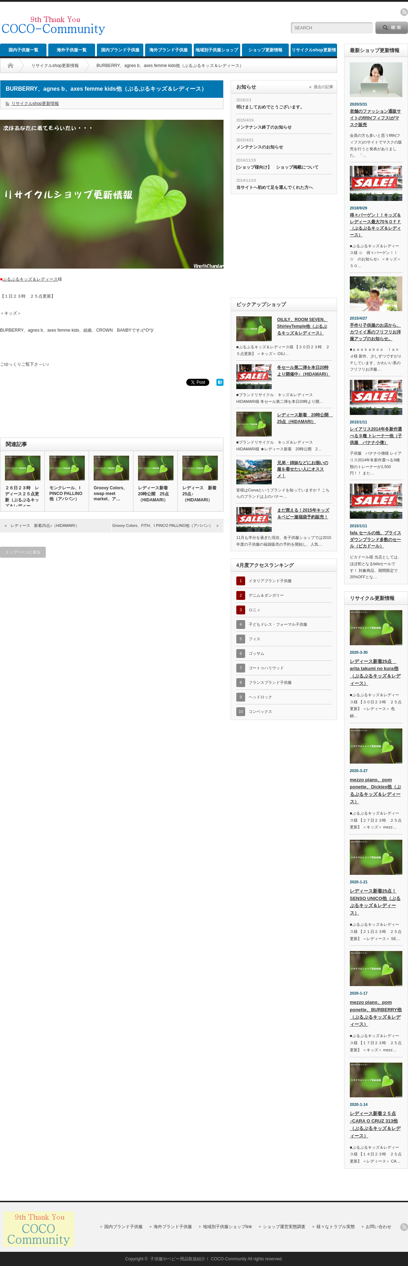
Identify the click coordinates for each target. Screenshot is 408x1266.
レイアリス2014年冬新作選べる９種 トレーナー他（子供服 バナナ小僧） (376, 436)
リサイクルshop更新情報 (314, 51)
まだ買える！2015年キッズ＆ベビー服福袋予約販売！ (303, 513)
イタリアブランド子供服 (270, 581)
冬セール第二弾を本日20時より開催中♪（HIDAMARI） (303, 371)
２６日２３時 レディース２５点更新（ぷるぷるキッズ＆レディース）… (22, 499)
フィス (254, 639)
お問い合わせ (378, 1226)
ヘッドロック (260, 697)
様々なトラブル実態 (335, 1226)
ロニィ (254, 610)
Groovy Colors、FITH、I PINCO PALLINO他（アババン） (162, 525)
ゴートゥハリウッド (266, 668)
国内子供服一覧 (23, 49)
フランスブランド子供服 (270, 682)
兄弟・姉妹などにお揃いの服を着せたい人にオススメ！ (302, 469)
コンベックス (260, 711)
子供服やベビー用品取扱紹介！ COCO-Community (198, 1258)
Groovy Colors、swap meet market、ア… (110, 493)
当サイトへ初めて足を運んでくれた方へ (274, 187)
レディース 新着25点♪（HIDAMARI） (199, 493)
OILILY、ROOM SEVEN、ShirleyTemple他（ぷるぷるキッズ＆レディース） (302, 326)
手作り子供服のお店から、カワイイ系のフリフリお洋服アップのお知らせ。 (375, 332)
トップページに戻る (22, 552)
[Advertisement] (197, 23)
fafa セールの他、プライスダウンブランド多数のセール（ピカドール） (375, 539)
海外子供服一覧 (72, 49)
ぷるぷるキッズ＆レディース (30, 279)
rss (404, 12)
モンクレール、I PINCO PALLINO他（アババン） (65, 493)
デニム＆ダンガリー (266, 595)
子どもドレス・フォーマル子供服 (278, 624)
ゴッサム (256, 653)
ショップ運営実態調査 (284, 1226)
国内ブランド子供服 (120, 49)
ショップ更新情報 (265, 49)
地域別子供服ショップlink (216, 51)
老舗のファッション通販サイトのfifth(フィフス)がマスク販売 (375, 118)
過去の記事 (323, 87)
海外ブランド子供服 (168, 49)
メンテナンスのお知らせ (259, 147)
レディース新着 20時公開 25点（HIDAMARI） (155, 493)
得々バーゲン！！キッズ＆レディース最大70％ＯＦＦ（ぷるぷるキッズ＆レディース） (375, 225)
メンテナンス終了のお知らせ (264, 127)
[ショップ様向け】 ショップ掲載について (277, 167)
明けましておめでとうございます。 (270, 107)
